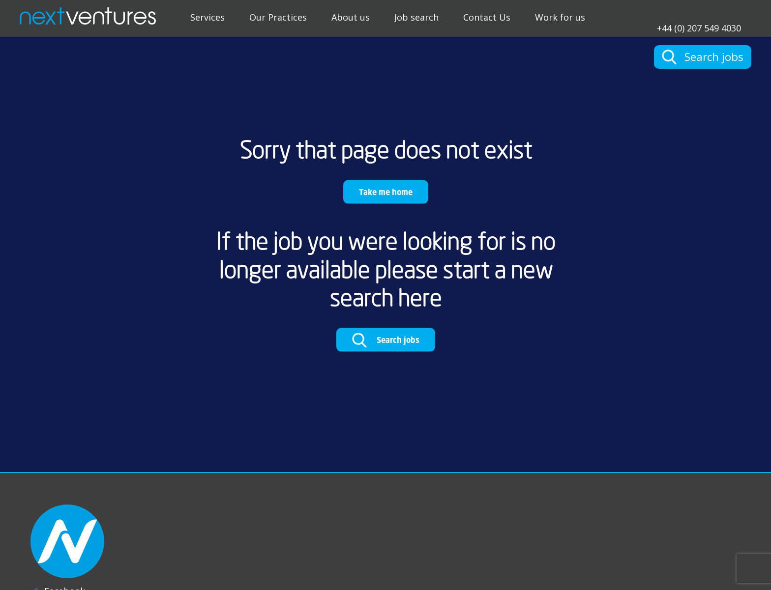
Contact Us (486, 17)
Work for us (560, 17)
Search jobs (385, 340)
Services (207, 17)
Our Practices (278, 17)
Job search (416, 17)
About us (350, 17)
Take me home (386, 192)
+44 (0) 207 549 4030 (699, 27)
